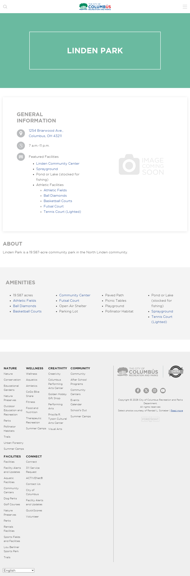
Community (78, 373)
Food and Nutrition (32, 410)
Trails (7, 436)
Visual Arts (55, 428)
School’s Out (79, 410)
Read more (177, 410)
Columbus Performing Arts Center (55, 383)
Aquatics (31, 379)
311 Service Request (33, 470)
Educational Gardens (11, 388)
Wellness (31, 373)
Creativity (54, 373)
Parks (7, 420)
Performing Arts (55, 406)
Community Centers (78, 392)
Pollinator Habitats (10, 428)
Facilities (9, 461)
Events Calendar (76, 402)
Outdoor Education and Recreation (13, 410)
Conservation (12, 379)
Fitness (30, 401)
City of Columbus (32, 492)
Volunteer (32, 516)
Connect (31, 461)
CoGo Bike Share (32, 393)
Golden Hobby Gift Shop (57, 396)
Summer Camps (14, 448)
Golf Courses (12, 504)
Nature (8, 373)
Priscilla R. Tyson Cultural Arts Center (57, 418)
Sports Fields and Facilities (12, 539)
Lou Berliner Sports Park (11, 549)
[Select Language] (18, 570)
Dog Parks (10, 498)
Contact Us (33, 483)
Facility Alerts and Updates (12, 470)
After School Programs (79, 381)
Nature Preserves (10, 398)
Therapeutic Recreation (33, 420)
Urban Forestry (13, 442)
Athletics (31, 385)
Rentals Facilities (9, 528)
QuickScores (34, 510)
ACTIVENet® (34, 478)
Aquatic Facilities (9, 480)
